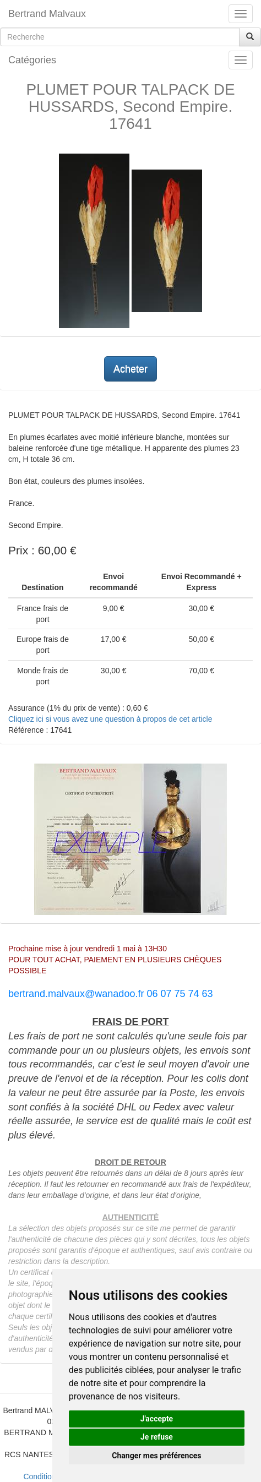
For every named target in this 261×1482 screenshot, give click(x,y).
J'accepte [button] (156, 1418)
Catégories (32, 60)
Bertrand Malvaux (47, 13)
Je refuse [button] (156, 1436)
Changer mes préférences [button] (156, 1455)
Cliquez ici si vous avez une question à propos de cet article (110, 719)
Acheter (130, 368)
